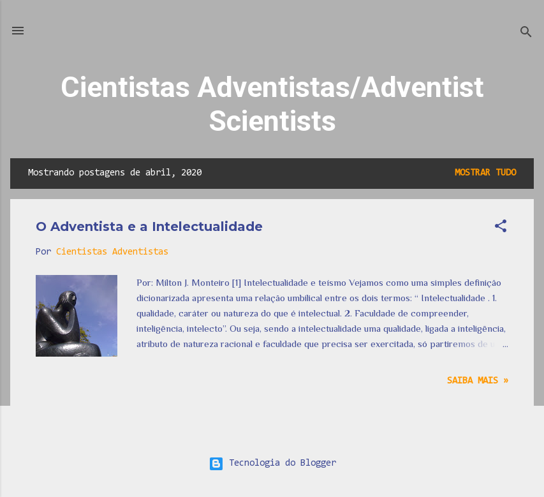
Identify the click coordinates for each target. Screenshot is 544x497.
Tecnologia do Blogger (272, 463)
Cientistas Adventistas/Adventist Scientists (272, 104)
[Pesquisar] (526, 34)
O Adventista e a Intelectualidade (149, 226)
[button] (500, 228)
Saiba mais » (477, 381)
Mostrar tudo (485, 173)
